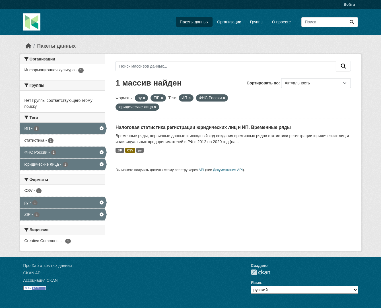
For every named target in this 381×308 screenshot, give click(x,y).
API (201, 170)
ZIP (120, 150)
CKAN (260, 272)
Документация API (228, 170)
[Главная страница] (28, 46)
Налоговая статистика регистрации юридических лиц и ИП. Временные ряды (203, 127)
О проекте (281, 22)
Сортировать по (263, 83)
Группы (256, 22)
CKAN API (32, 273)
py (140, 150)
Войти (349, 4)
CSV (130, 150)
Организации (229, 22)
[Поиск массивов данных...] (329, 22)
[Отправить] (351, 22)
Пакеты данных (194, 22)
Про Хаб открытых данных (47, 265)
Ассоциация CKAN (40, 280)
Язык (256, 282)
